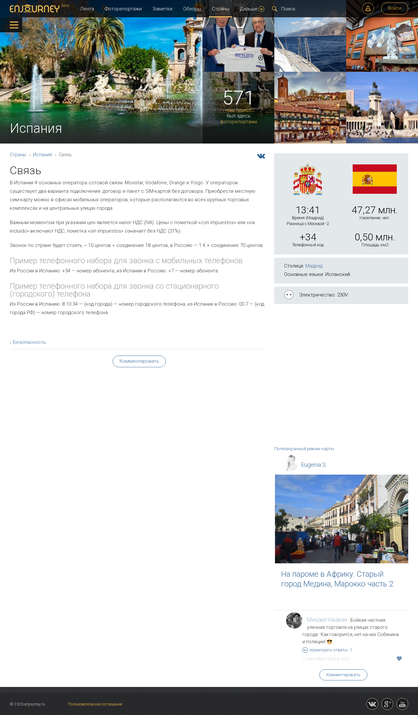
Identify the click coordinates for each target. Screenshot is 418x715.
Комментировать (343, 674)
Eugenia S (313, 464)
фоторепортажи (238, 121)
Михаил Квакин (327, 619)
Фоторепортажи (123, 9)
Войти (394, 8)
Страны (220, 9)
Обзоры (192, 9)
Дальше (252, 9)
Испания (42, 154)
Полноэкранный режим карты (304, 448)
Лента (87, 9)
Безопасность (29, 342)
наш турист (238, 110)
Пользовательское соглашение (95, 704)
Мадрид (314, 266)
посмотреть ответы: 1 (327, 649)
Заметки (162, 9)
